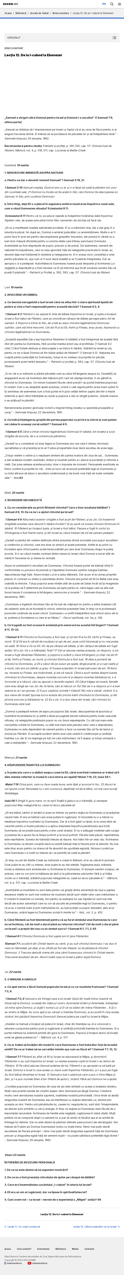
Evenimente (43, 1249)
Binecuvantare (61, 13)
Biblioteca (60, 1249)
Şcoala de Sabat (39, 13)
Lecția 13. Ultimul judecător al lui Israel (95, 1226)
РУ (104, 4)
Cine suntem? (24, 1249)
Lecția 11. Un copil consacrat (23, 1226)
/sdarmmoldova (14, 1263)
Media (75, 1249)
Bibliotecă (20, 13)
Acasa (8, 13)
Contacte (89, 1249)
